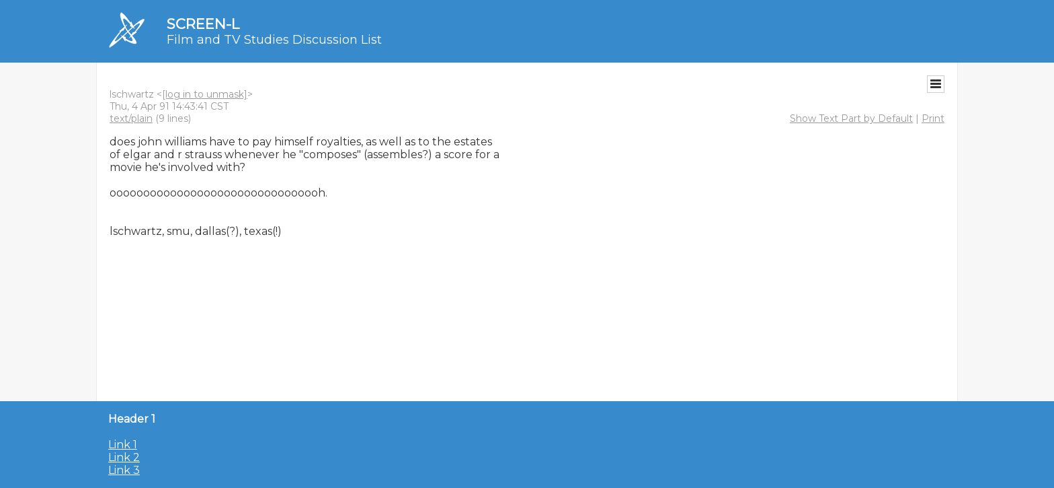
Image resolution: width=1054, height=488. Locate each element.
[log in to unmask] (204, 94)
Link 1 (122, 444)
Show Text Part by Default (851, 118)
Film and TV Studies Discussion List (274, 39)
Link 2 (124, 457)
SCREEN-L (203, 23)
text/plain (131, 118)
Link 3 (124, 470)
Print (933, 118)
